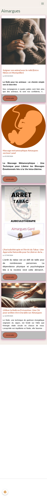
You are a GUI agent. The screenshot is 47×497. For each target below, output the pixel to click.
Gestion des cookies (23, 494)
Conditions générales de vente (23, 488)
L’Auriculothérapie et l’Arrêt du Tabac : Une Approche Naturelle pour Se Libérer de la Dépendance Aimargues (23, 250)
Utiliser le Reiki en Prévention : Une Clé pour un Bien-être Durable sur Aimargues (22, 311)
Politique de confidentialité (23, 491)
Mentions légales (23, 481)
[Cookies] (5, 492)
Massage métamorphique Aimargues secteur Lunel (20, 151)
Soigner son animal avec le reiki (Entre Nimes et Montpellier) (21, 71)
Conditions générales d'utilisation (23, 485)
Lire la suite (10, 98)
